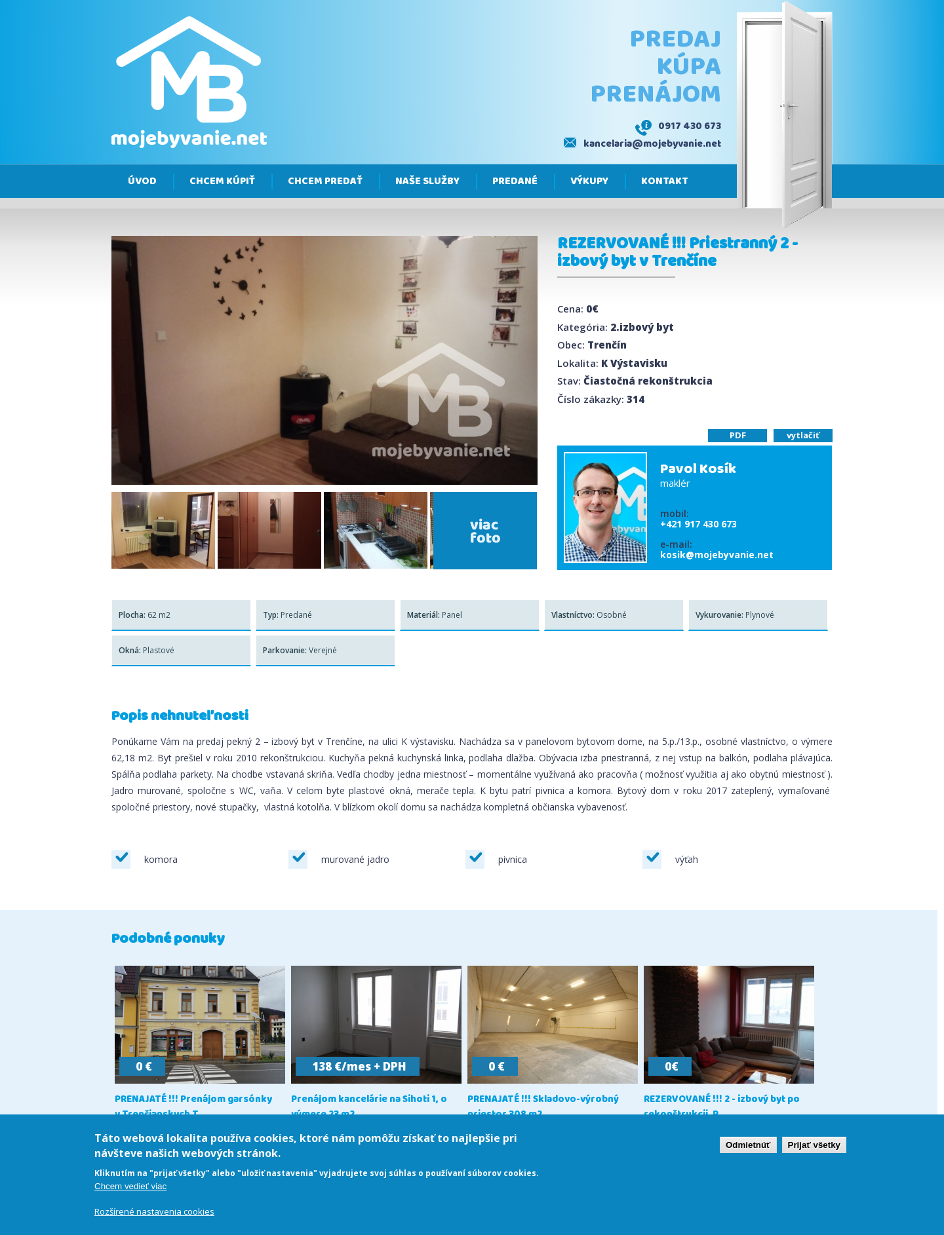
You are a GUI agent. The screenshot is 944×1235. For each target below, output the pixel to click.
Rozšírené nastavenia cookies (154, 1213)
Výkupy (589, 181)
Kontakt (664, 181)
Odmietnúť (748, 1145)
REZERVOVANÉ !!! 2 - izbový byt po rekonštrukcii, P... (722, 1107)
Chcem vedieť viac (130, 1187)
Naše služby (427, 181)
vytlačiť (803, 435)
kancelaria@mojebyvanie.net (652, 144)
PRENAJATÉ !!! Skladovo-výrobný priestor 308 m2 (543, 1107)
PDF (738, 435)
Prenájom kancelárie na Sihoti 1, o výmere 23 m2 (369, 1107)
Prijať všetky (814, 1145)
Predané (515, 181)
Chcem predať (325, 181)
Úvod (142, 181)
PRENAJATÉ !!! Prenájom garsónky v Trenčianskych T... (193, 1107)
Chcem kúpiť (222, 181)
